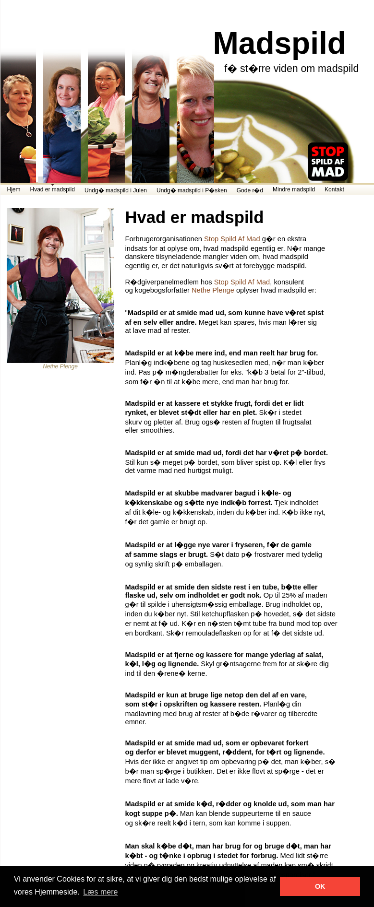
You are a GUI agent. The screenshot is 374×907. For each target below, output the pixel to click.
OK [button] (320, 886)
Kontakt (334, 189)
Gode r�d (250, 190)
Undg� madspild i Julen (115, 190)
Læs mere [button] (100, 892)
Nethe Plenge (213, 290)
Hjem (14, 189)
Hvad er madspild (52, 189)
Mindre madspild (294, 189)
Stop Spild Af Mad (232, 239)
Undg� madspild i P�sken (192, 190)
